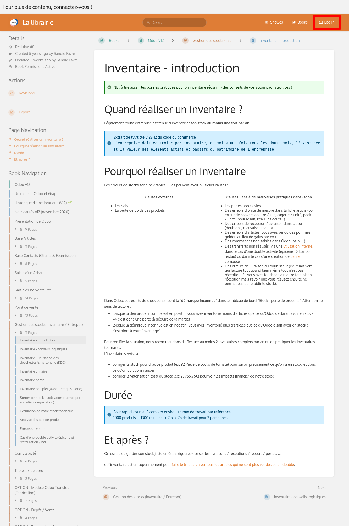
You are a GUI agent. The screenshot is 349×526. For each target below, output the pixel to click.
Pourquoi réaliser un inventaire (39, 146)
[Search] (148, 22)
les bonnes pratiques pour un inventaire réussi (179, 87)
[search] (174, 22)
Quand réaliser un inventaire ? (38, 139)
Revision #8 (21, 47)
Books (300, 22)
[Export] (47, 112)
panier (295, 256)
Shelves (274, 22)
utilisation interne (297, 246)
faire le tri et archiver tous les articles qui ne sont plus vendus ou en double (233, 464)
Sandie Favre (64, 53)
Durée (19, 152)
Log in (326, 22)
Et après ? (22, 159)
